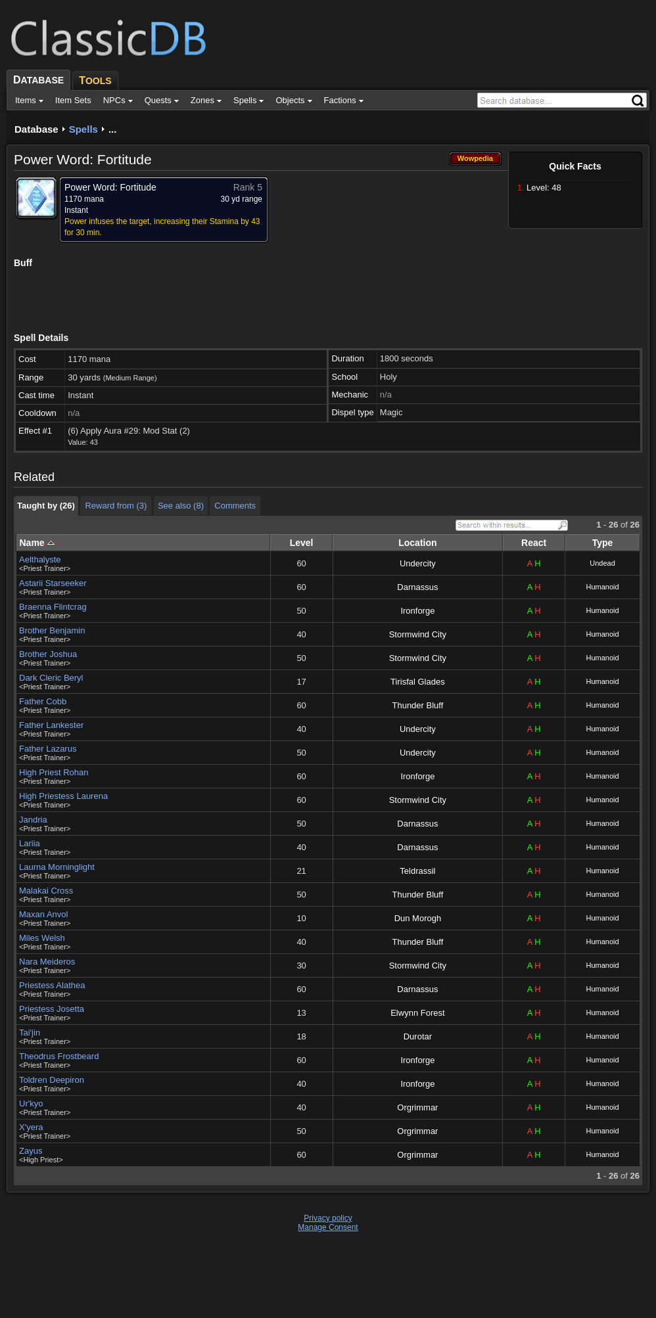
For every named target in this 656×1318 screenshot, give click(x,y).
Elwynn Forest (417, 1013)
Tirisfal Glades (417, 682)
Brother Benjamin (52, 630)
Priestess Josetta (51, 1009)
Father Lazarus (47, 749)
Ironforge (417, 611)
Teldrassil (417, 871)
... (112, 129)
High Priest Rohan (54, 772)
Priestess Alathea (52, 985)
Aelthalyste (40, 559)
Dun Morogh (418, 918)
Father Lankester (51, 725)
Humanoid (602, 587)
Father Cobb (42, 701)
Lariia (29, 843)
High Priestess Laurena (63, 796)
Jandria (33, 820)
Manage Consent (328, 1227)
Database (36, 129)
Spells (83, 129)
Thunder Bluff (417, 705)
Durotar (418, 1036)
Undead (602, 563)
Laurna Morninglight (57, 867)
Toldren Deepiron (51, 1080)
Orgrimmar (417, 1107)
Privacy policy (328, 1218)
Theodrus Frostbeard (59, 1056)
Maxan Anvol (43, 914)
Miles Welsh (42, 938)
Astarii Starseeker (53, 583)
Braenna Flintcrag (53, 607)
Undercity (418, 563)
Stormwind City (417, 634)
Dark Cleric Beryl (51, 678)
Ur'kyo (31, 1103)
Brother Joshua (48, 654)
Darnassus (417, 587)
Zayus (30, 1151)
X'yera (31, 1127)
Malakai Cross (46, 891)
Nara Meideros (47, 961)
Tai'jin (29, 1032)
